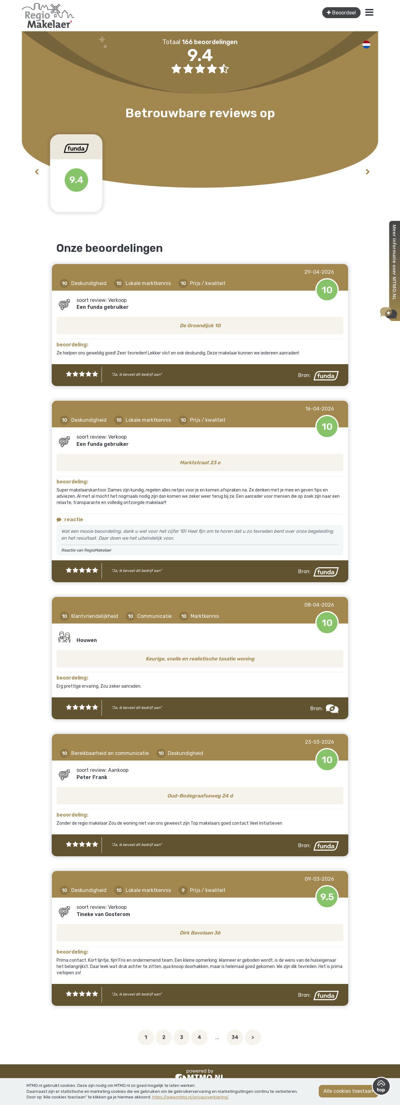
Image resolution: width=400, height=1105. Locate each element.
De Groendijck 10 (200, 325)
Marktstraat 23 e (200, 463)
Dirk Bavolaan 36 (200, 933)
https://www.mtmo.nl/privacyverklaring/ (190, 1097)
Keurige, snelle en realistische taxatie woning (200, 659)
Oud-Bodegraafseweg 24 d (200, 796)
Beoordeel (341, 13)
